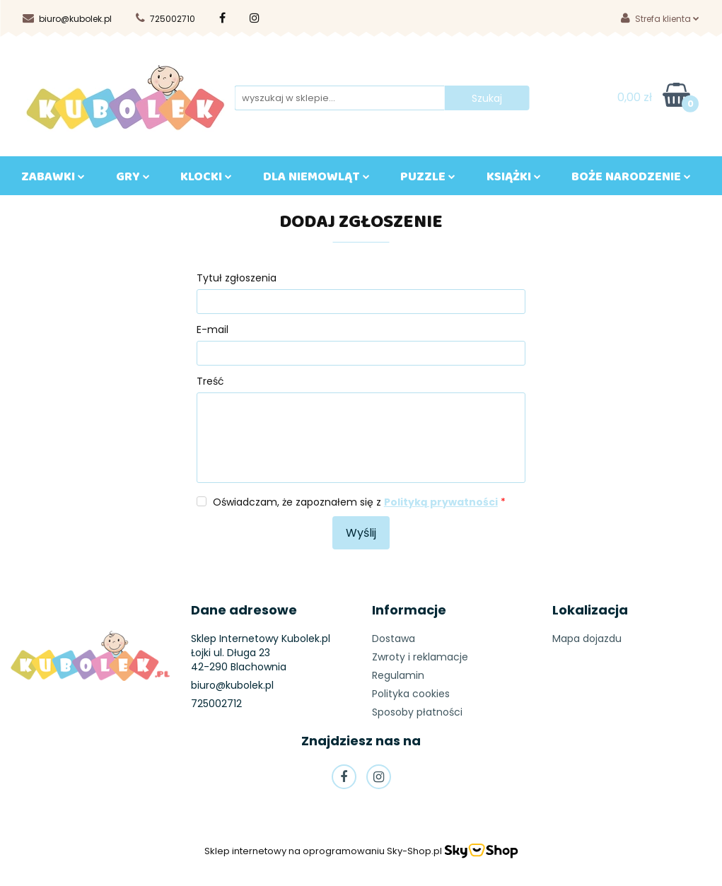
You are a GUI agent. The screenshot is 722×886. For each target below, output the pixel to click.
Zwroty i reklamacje (420, 657)
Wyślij (361, 533)
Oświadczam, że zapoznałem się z (359, 502)
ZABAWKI (53, 179)
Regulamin (398, 675)
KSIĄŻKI (514, 179)
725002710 (165, 19)
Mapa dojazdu (587, 638)
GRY (133, 179)
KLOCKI (206, 179)
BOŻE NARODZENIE (631, 179)
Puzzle (427, 179)
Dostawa (393, 638)
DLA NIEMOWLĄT (316, 179)
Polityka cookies (411, 694)
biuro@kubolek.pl (67, 19)
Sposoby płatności (417, 712)
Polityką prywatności (441, 502)
